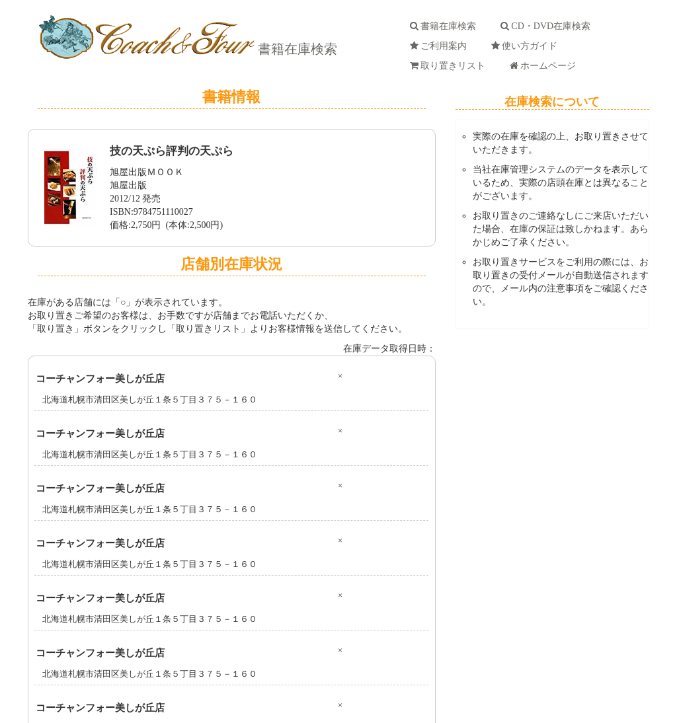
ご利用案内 (440, 46)
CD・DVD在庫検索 (547, 26)
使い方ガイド (526, 46)
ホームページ (545, 66)
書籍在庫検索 (296, 49)
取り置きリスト (450, 66)
